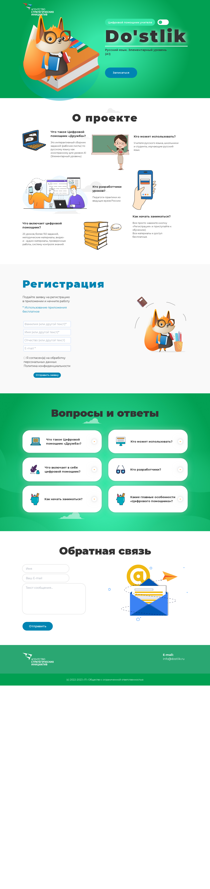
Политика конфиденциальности (47, 366)
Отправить (37, 626)
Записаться (121, 72)
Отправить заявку (47, 375)
